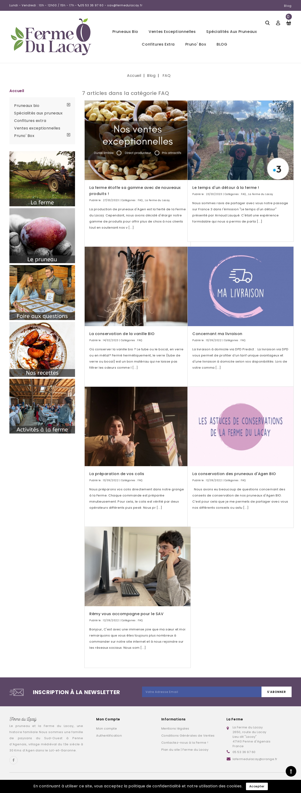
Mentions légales (175, 728)
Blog (288, 6)
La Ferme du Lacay (157, 194)
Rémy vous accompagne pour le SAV (126, 607)
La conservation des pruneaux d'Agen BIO (234, 467)
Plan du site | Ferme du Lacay (185, 749)
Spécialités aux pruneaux (231, 31)
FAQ (140, 194)
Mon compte (106, 728)
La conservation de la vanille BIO (122, 327)
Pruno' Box (195, 44)
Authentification (109, 735)
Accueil (16, 91)
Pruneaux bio (125, 31)
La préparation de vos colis (116, 467)
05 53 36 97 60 (244, 752)
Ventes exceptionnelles (172, 31)
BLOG (222, 44)
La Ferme (234, 719)
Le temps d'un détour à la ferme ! (225, 181)
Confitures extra (158, 44)
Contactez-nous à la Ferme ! (184, 742)
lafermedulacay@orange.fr (255, 759)
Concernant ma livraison (217, 327)
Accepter (257, 786)
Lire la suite (102, 236)
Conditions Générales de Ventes (188, 735)
